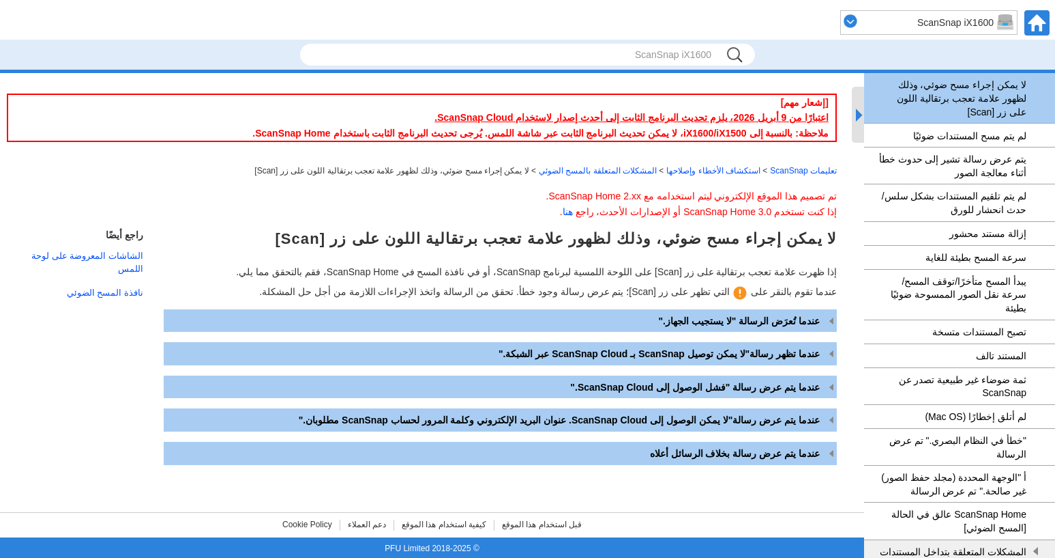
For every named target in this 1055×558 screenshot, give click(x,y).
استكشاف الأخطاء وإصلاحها (713, 171)
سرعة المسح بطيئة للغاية (975, 257)
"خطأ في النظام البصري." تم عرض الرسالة (957, 447)
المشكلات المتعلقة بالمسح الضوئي (598, 171)
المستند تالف (1001, 355)
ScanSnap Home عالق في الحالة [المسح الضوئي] (958, 521)
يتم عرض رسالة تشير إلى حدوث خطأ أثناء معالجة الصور (952, 166)
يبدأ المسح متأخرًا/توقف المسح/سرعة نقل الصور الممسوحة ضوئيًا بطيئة (958, 294)
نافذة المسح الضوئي (105, 293)
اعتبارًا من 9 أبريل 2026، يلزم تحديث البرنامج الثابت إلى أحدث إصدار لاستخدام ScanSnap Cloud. (631, 117)
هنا (568, 211)
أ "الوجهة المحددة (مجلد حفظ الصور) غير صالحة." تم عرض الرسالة (953, 484)
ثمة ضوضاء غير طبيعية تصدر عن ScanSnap (962, 386)
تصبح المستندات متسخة (979, 331)
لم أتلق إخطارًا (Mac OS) (975, 416)
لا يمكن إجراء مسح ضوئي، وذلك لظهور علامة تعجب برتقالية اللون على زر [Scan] (961, 98)
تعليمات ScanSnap (803, 171)
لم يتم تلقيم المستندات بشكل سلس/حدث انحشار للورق (954, 203)
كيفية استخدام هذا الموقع (444, 524)
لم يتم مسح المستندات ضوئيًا (969, 135)
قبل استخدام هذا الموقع (542, 524)
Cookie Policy (307, 524)
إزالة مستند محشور (987, 233)
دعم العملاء (367, 524)
